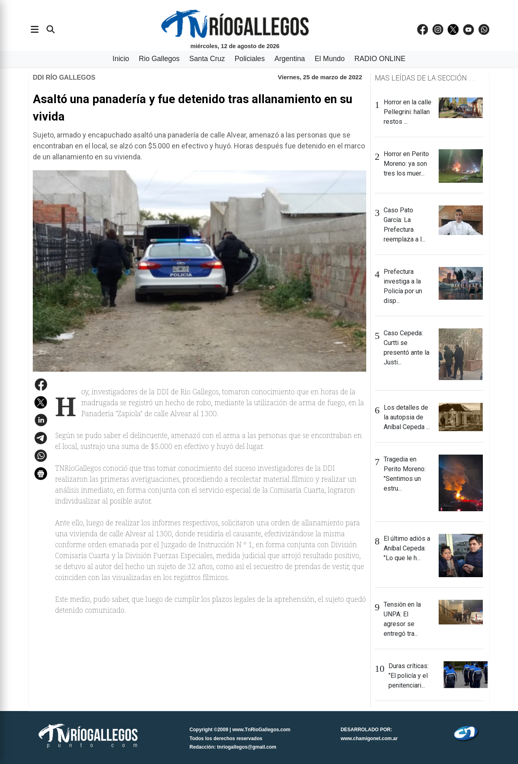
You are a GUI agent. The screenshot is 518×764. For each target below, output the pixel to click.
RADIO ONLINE (380, 59)
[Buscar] (50, 29)
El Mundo (330, 59)
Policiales (250, 59)
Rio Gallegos (159, 59)
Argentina (289, 59)
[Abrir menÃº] (34, 29)
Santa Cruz (207, 59)
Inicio (121, 59)
